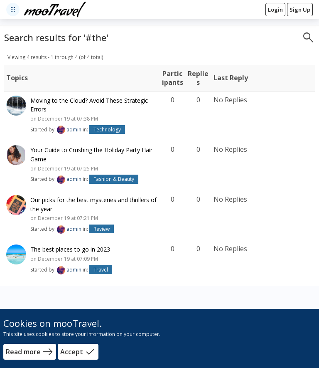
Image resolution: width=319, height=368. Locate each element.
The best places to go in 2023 (70, 249)
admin (73, 129)
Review (101, 228)
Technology (107, 129)
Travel (100, 269)
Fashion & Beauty (113, 179)
